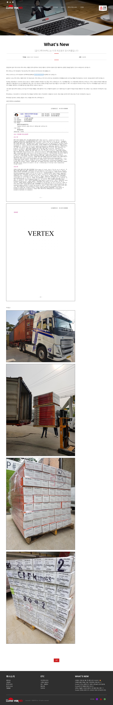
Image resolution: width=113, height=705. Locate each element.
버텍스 (33, 7)
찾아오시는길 (9, 686)
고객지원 (55, 7)
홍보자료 (43, 686)
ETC (42, 676)
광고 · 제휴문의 (44, 684)
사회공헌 (8, 682)
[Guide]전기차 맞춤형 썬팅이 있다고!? (84, 686)
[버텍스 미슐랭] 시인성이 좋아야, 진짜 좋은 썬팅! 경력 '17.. (89, 688)
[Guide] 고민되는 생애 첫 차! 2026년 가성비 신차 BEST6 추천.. (91, 690)
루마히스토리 (9, 684)
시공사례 (47, 7)
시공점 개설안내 (44, 682)
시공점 (40, 7)
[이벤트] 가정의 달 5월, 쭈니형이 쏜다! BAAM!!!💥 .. (88, 680)
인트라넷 (43, 688)
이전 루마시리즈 (44, 680)
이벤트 (82, 7)
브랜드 (62, 7)
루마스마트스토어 (72, 7)
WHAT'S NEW (82, 676)
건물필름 (8, 688)
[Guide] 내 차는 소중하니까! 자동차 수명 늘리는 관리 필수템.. (90, 684)
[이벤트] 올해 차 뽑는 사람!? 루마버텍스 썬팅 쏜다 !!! (88, 682)
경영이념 (8, 680)
